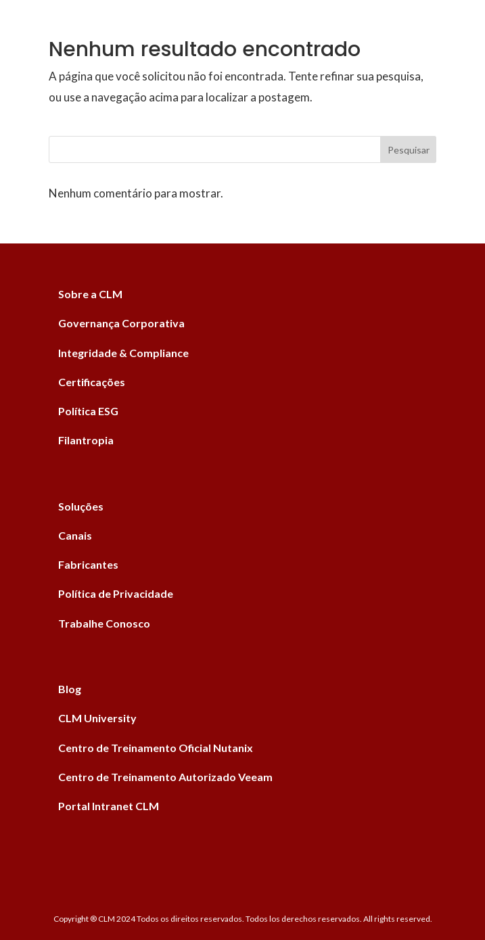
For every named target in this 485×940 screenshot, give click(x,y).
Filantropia (86, 439)
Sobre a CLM (90, 293)
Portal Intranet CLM (108, 805)
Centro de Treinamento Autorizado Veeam (165, 776)
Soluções (80, 506)
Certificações (91, 381)
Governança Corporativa (121, 322)
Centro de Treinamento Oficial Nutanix (155, 747)
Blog (69, 688)
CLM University (97, 717)
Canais (75, 535)
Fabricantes (88, 564)
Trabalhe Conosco (104, 623)
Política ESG (88, 410)
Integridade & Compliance (123, 352)
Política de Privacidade (115, 593)
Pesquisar (409, 150)
